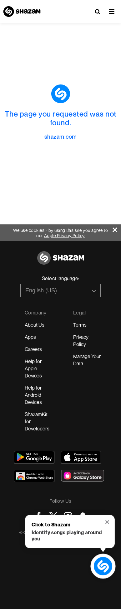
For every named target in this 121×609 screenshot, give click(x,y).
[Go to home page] (60, 261)
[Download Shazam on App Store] (81, 457)
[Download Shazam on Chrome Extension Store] (34, 476)
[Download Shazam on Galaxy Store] (82, 476)
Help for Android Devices (33, 395)
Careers (33, 349)
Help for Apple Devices (33, 368)
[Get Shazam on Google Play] (34, 457)
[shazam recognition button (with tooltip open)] (103, 566)
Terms (80, 325)
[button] (111, 11)
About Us (34, 325)
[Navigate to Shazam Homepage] (22, 11)
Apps (30, 337)
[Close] (116, 228)
